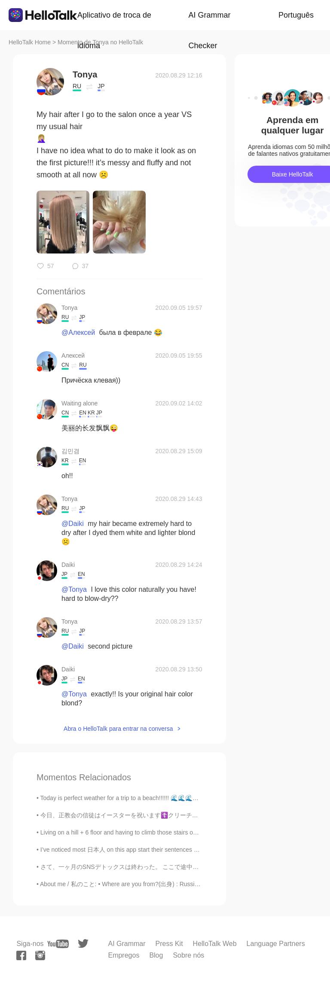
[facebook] (21, 955)
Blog (156, 955)
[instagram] (40, 955)
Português (296, 15)
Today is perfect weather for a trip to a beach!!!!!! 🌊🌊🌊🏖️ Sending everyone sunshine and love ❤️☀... (180, 797)
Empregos (123, 955)
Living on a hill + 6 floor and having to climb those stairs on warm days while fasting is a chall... (166, 832)
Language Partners (276, 943)
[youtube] (58, 944)
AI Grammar (126, 943)
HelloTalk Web (215, 943)
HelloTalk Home (30, 42)
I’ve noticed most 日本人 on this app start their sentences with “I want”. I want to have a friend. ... (168, 849)
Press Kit (169, 943)
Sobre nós (188, 955)
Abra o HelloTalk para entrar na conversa (118, 728)
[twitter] (83, 943)
